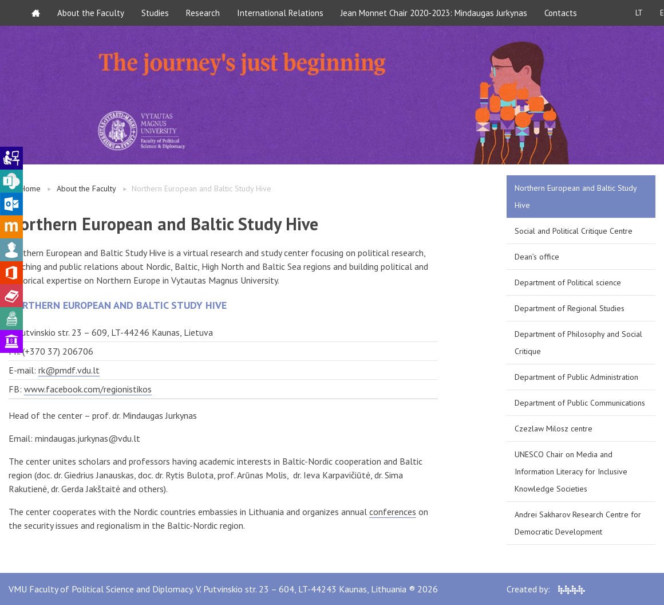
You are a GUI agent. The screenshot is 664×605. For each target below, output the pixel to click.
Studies (155, 12)
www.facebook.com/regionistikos (88, 389)
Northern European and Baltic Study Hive (576, 196)
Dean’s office (537, 257)
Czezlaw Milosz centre (553, 428)
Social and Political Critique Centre (574, 231)
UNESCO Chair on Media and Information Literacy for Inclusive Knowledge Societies (571, 471)
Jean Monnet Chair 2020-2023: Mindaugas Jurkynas (434, 12)
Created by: (546, 589)
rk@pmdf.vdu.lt (69, 370)
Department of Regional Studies (570, 308)
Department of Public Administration (576, 377)
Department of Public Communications (580, 403)
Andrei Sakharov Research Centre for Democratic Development (578, 523)
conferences (392, 511)
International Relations (280, 12)
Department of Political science (568, 282)
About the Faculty (90, 12)
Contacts (560, 12)
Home (30, 188)
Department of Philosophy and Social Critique (578, 342)
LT (639, 13)
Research (203, 12)
